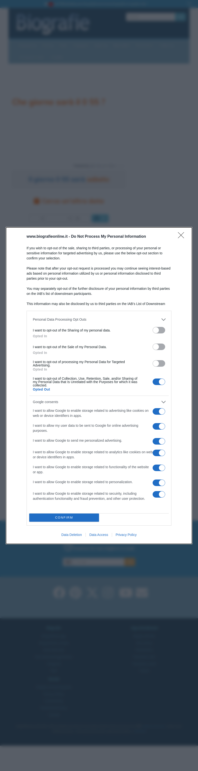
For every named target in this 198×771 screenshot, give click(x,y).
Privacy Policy (126, 535)
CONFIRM (64, 517)
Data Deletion (71, 535)
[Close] (182, 236)
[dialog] (99, 385)
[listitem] (99, 319)
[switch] (159, 330)
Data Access (98, 535)
